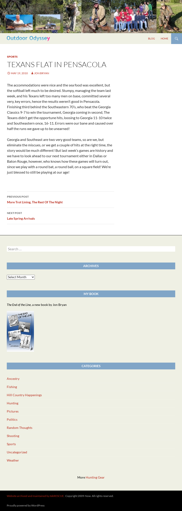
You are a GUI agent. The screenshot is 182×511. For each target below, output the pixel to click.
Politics (12, 419)
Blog (151, 38)
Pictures (13, 411)
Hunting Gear (95, 477)
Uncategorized (17, 452)
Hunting (12, 403)
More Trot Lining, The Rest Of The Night (60, 199)
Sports (12, 56)
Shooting (13, 436)
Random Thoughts (19, 428)
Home (164, 38)
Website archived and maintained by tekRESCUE (35, 496)
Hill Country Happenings (24, 395)
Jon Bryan (41, 73)
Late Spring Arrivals (60, 215)
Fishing (12, 387)
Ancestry (13, 379)
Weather (13, 460)
